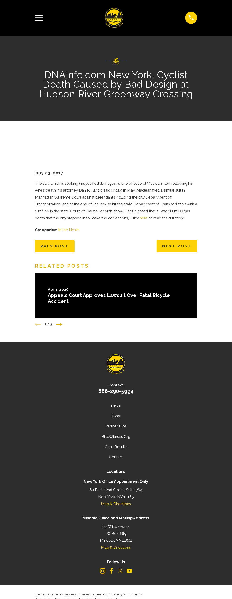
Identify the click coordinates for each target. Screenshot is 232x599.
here (144, 196)
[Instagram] (102, 548)
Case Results (116, 424)
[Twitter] (120, 548)
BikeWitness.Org (116, 414)
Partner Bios (116, 404)
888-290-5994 (116, 369)
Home (115, 393)
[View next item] (59, 302)
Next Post (176, 224)
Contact (116, 434)
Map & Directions (116, 481)
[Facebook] (111, 548)
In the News (68, 207)
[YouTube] (129, 548)
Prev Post (55, 224)
